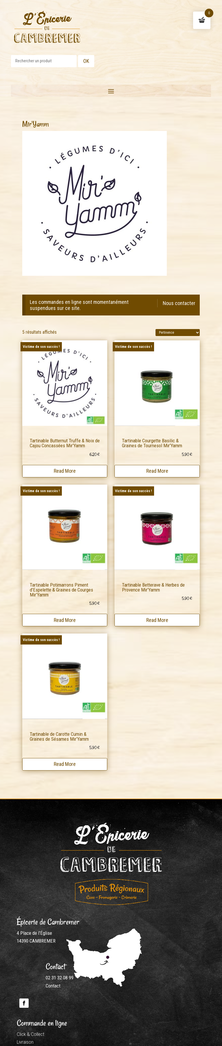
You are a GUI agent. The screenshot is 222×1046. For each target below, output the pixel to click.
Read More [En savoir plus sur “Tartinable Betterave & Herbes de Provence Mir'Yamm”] (157, 620)
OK (86, 61)
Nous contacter (179, 303)
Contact (53, 986)
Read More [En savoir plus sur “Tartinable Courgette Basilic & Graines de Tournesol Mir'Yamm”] (157, 471)
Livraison (25, 1042)
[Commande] (178, 332)
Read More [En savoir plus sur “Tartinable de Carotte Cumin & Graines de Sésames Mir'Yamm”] (65, 764)
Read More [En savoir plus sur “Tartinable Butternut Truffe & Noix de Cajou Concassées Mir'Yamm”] (65, 471)
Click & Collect (30, 1034)
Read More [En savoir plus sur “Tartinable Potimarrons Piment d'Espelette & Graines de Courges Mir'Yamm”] (65, 620)
